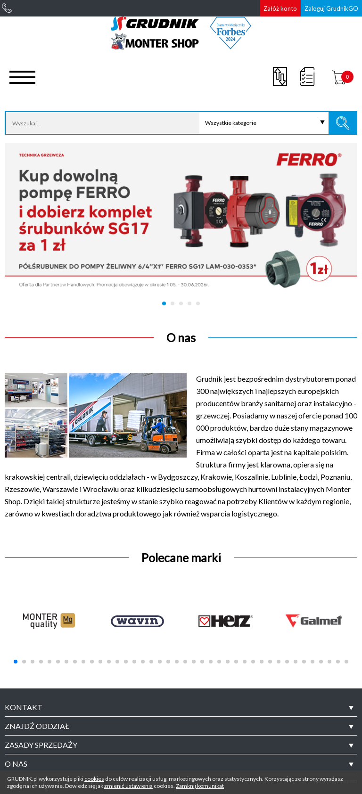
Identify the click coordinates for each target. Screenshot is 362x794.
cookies (94, 778)
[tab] (181, 707)
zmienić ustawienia (128, 785)
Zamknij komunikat (200, 785)
